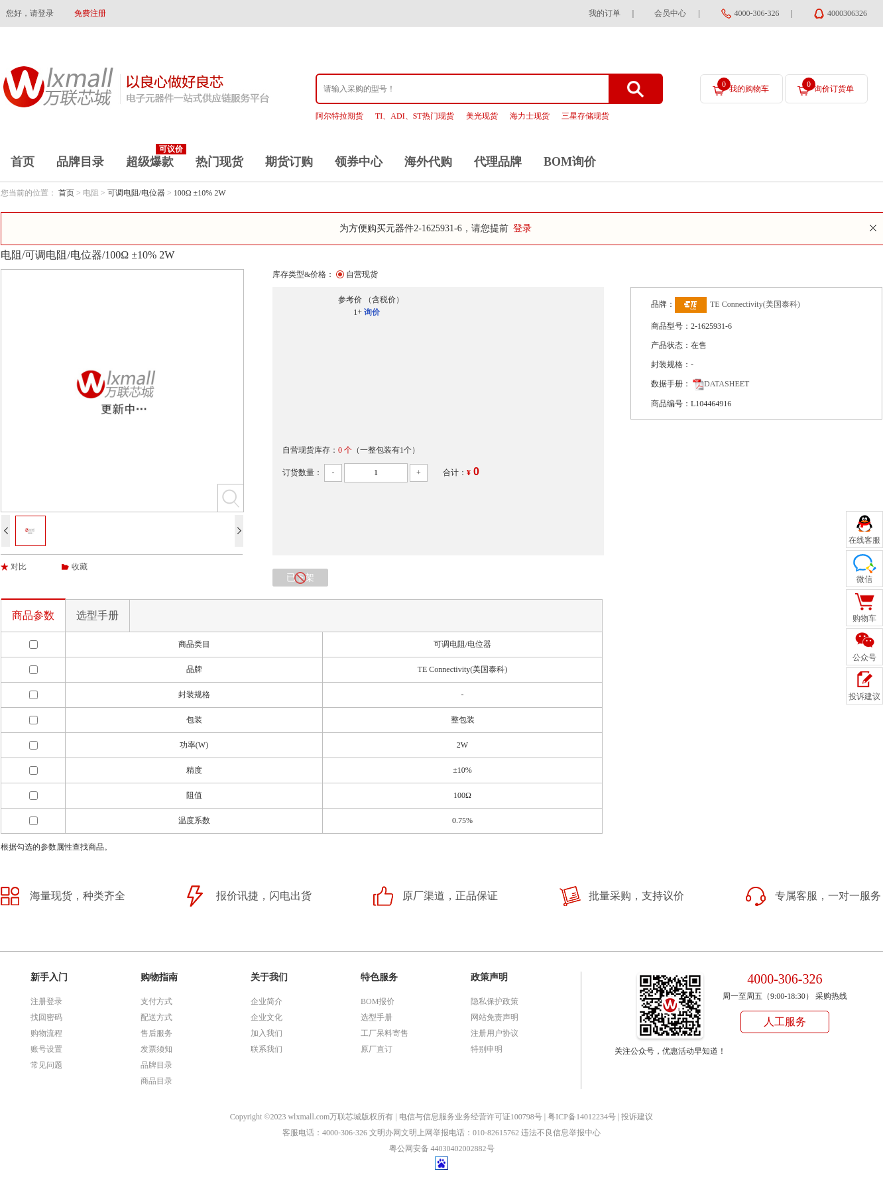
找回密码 (46, 1017)
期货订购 (289, 161)
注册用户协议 (494, 1033)
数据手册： (671, 383)
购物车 (864, 618)
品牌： (663, 304)
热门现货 (219, 161)
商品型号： (671, 326)
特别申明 (486, 1049)
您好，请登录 (30, 13)
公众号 (864, 657)
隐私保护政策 (494, 1001)
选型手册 (97, 615)
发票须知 (156, 1049)
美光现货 (482, 116)
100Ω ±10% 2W (200, 192)
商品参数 (33, 615)
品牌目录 (80, 161)
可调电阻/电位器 (136, 192)
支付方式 (156, 1001)
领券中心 (359, 161)
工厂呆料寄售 (384, 1033)
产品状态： (671, 345)
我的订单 (604, 13)
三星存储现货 (585, 116)
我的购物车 (743, 85)
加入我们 (266, 1033)
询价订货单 (828, 85)
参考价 (350, 299)
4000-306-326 (757, 13)
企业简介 (266, 1001)
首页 (22, 161)
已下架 (300, 578)
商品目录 (156, 1081)
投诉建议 (637, 1116)
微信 (864, 579)
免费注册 (90, 13)
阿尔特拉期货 (339, 116)
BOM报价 (377, 1001)
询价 (372, 312)
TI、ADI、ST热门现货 (414, 116)
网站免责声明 (494, 1017)
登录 (522, 228)
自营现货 (362, 274)
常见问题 (46, 1065)
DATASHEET (721, 383)
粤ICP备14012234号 (582, 1116)
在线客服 (864, 540)
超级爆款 (150, 161)
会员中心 (670, 13)
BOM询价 (570, 161)
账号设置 (46, 1049)
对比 (19, 566)
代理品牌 (498, 161)
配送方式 (156, 1017)
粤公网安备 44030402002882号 (442, 1148)
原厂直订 (376, 1049)
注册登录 (46, 1001)
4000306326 (847, 13)
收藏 (80, 566)
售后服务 (156, 1033)
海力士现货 (530, 116)
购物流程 (46, 1033)
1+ (357, 312)
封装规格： (671, 364)
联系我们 (266, 1049)
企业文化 (266, 1017)
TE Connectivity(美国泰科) (755, 304)
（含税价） (384, 299)
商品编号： (671, 403)
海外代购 (428, 161)
